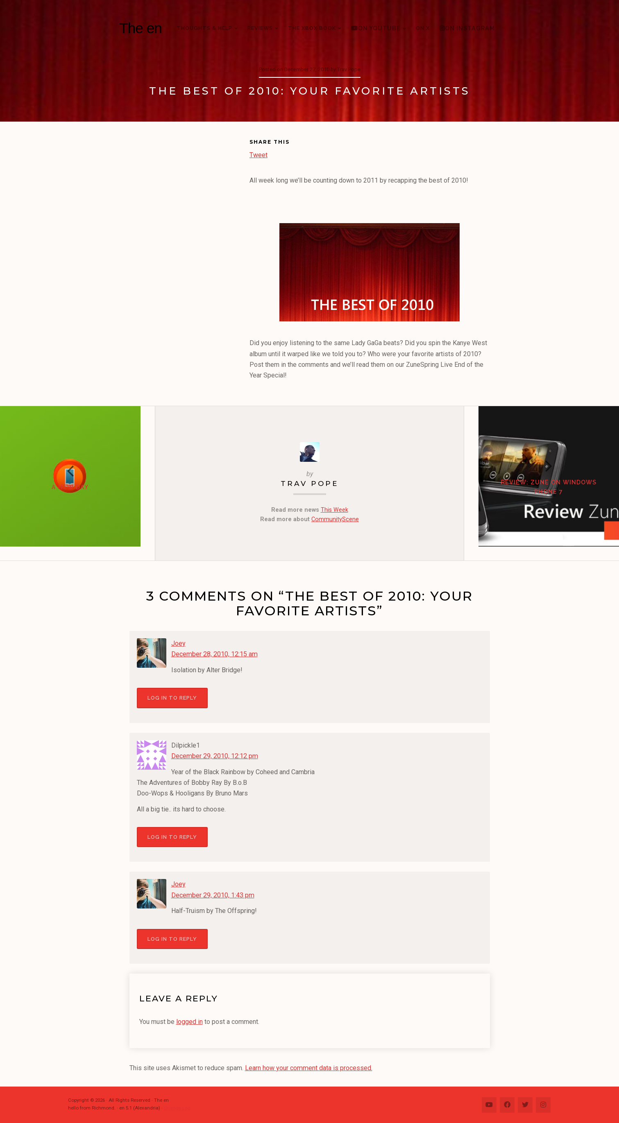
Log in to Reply (172, 698)
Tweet (258, 154)
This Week (334, 509)
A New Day (77, 494)
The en (140, 28)
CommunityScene (335, 519)
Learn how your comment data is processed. (308, 1067)
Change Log (177, 1107)
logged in (189, 1021)
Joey (178, 643)
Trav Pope (309, 483)
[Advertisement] (189, 263)
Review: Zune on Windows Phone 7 (542, 494)
